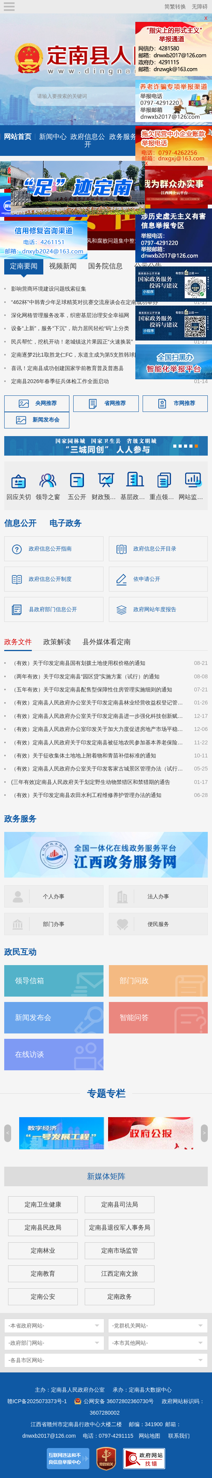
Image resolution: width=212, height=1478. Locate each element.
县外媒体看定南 (106, 642)
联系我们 (179, 1436)
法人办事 (158, 896)
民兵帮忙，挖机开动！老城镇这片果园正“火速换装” (72, 342)
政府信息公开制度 (50, 579)
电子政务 (65, 523)
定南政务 (119, 1296)
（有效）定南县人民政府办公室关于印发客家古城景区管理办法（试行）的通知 (98, 768)
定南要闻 (24, 266)
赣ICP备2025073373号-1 (37, 1401)
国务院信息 (105, 266)
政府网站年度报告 (154, 609)
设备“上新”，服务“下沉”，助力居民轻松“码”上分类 (70, 328)
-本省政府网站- (26, 1326)
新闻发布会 (46, 420)
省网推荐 (115, 403)
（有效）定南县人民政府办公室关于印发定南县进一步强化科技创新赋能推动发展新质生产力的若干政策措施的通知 (98, 716)
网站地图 (149, 1436)
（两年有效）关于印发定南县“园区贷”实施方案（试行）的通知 (85, 676)
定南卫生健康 (43, 1204)
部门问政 (134, 981)
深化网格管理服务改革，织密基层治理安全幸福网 (70, 315)
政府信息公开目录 (154, 549)
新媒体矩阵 (106, 1176)
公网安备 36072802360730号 (119, 1401)
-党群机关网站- (130, 1326)
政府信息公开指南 (50, 549)
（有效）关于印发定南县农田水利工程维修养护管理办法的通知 (86, 795)
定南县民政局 (43, 1227)
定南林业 (43, 1250)
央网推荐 (46, 403)
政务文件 (18, 642)
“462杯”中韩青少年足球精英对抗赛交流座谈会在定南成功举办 (84, 302)
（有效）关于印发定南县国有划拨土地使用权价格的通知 (78, 663)
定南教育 (43, 1273)
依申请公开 (146, 579)
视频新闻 (63, 266)
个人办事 (53, 896)
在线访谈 (29, 1054)
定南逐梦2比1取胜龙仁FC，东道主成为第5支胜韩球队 (75, 355)
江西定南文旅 (119, 1273)
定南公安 (43, 1296)
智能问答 (134, 1017)
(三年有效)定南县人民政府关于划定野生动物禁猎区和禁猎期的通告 (90, 782)
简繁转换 (175, 6)
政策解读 (57, 642)
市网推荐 (184, 403)
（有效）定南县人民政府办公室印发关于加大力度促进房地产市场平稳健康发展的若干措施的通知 (98, 729)
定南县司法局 (119, 1204)
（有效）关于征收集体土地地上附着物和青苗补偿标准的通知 (83, 755)
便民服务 (158, 924)
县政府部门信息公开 (53, 609)
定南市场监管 (119, 1250)
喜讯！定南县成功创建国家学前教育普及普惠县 (67, 368)
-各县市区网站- (26, 1360)
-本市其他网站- (130, 1343)
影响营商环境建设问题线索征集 (48, 289)
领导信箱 (29, 981)
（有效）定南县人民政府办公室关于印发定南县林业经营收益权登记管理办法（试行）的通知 (98, 702)
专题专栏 (106, 1093)
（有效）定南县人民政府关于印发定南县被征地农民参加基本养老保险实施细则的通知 (98, 742)
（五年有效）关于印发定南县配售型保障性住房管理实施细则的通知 (91, 689)
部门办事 (53, 924)
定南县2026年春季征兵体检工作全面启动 (60, 381)
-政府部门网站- (26, 1343)
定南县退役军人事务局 (119, 1227)
